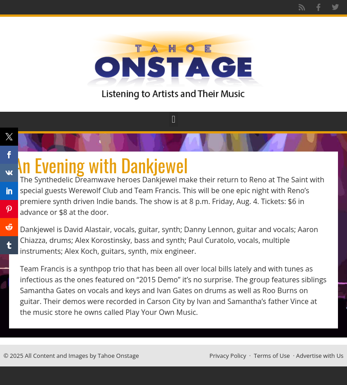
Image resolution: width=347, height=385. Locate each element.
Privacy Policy (228, 356)
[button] (173, 119)
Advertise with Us (319, 356)
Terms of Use (272, 356)
